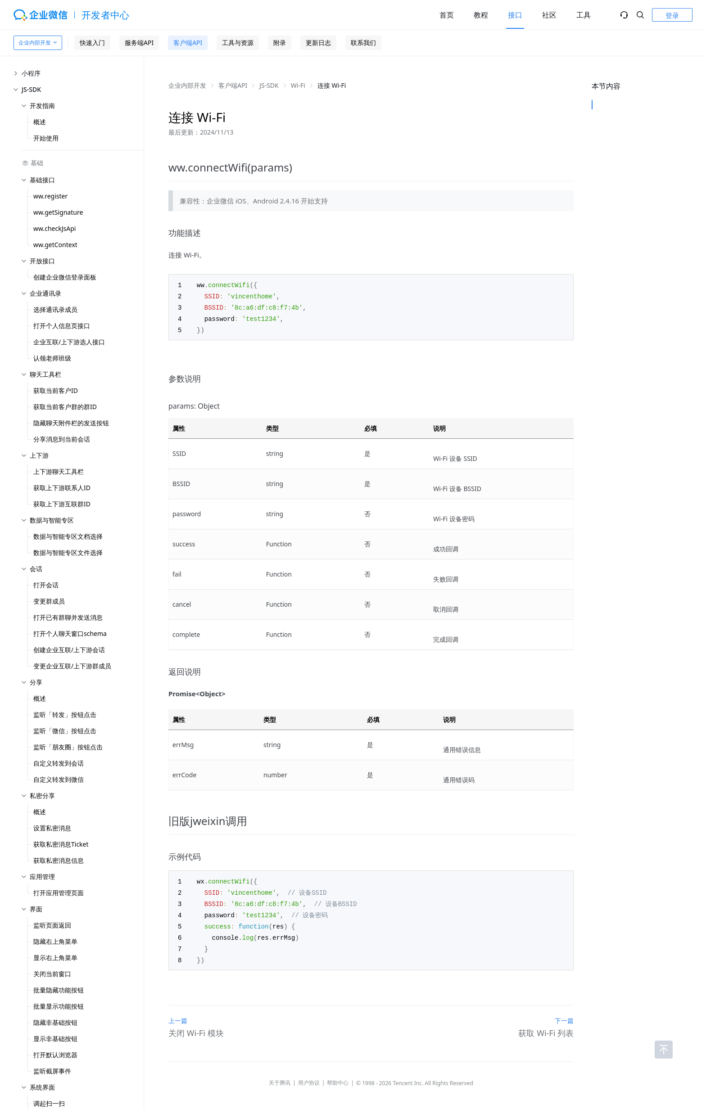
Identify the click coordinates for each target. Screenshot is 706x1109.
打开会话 (46, 585)
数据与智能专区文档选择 (68, 536)
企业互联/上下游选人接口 (69, 342)
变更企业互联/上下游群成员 (72, 666)
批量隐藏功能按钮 (58, 990)
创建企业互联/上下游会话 (69, 649)
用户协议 (309, 1077)
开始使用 (46, 138)
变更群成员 (49, 601)
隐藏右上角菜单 (55, 941)
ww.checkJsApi (54, 228)
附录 (279, 42)
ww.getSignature (58, 212)
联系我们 (363, 42)
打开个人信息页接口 (61, 325)
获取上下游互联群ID (62, 504)
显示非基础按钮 (55, 1038)
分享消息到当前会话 (61, 439)
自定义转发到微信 (58, 779)
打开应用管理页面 (58, 892)
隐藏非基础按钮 (55, 1022)
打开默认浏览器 (55, 1054)
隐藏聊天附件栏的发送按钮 (71, 423)
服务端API (139, 42)
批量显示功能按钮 (58, 1006)
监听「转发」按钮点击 (64, 714)
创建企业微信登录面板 (64, 277)
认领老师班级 (52, 358)
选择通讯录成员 (55, 309)
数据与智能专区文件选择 (68, 552)
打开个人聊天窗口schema (70, 633)
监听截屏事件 (52, 1071)
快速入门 (92, 42)
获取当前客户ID (55, 390)
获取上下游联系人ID (62, 487)
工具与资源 (237, 42)
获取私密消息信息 (58, 860)
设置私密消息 (52, 828)
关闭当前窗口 (52, 973)
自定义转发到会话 (58, 763)
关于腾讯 (279, 1077)
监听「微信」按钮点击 (64, 730)
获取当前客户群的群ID (65, 406)
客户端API (187, 42)
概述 (39, 121)
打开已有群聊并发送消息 (68, 617)
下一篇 (564, 1014)
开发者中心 (105, 15)
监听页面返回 (52, 925)
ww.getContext (55, 244)
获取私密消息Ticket (61, 844)
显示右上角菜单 (55, 957)
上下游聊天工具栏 (58, 471)
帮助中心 (337, 1077)
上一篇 (177, 1014)
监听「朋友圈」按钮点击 (68, 747)
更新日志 (318, 42)
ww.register (50, 196)
